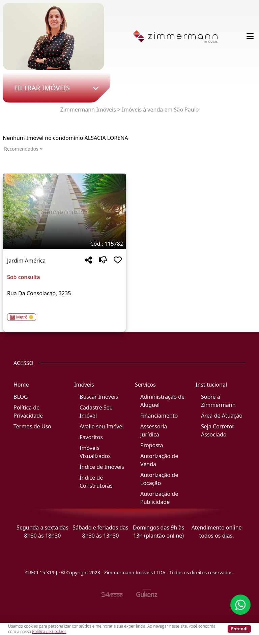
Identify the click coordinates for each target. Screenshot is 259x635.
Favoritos (91, 437)
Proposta (151, 445)
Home (21, 384)
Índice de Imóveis (102, 467)
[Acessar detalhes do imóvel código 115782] (64, 313)
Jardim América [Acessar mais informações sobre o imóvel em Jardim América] (26, 260)
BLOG (20, 396)
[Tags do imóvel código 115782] (64, 244)
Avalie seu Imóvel (102, 426)
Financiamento (159, 415)
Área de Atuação (221, 415)
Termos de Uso (32, 426)
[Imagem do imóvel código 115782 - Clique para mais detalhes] (64, 211)
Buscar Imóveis (99, 396)
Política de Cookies (49, 631)
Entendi (239, 629)
